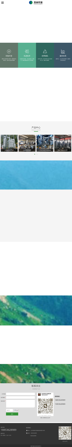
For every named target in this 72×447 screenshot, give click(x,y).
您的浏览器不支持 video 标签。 (36, 25)
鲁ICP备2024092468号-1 (36, 446)
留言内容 (3, 401)
